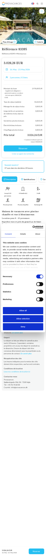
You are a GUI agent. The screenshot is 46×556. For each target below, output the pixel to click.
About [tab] (37, 234)
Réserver (36, 551)
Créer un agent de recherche (23, 154)
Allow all (23, 310)
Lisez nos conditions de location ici (17, 372)
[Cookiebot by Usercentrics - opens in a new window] (32, 227)
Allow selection (23, 319)
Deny (23, 327)
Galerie (38, 42)
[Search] (37, 3)
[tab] (9, 179)
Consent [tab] (8, 234)
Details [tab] (23, 234)
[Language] (33, 3)
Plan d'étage (9, 42)
